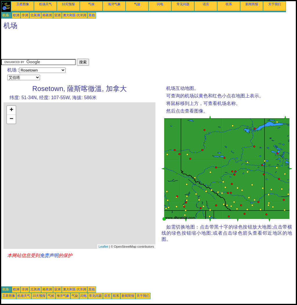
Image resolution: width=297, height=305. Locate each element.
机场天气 (45, 4)
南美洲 (47, 15)
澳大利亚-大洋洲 (74, 15)
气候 (91, 4)
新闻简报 (251, 4)
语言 (206, 4)
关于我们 (274, 4)
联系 (229, 4)
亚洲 (57, 15)
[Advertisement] (106, 46)
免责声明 (49, 255)
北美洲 (35, 15)
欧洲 (16, 15)
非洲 (25, 15)
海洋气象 (114, 4)
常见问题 (183, 4)
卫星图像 (22, 4)
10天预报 (68, 4)
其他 (91, 15)
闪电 (160, 4)
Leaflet (103, 246)
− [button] (11, 119)
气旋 (137, 4)
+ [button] (11, 110)
